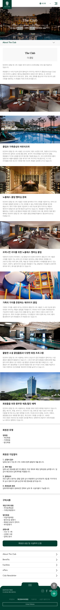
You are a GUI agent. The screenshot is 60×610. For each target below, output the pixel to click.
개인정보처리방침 (22, 599)
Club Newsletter (9, 575)
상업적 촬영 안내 (44, 599)
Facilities (6, 565)
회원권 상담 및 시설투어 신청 (30, 543)
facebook (46, 591)
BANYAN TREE (7, 5)
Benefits (6, 559)
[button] (58, 97)
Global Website (30, 604)
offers (5, 570)
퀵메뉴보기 (54, 593)
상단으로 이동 (54, 586)
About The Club (9, 42)
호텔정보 (11, 599)
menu (56, 3)
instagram (42, 591)
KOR (44, 3)
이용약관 (34, 599)
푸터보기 (30, 584)
